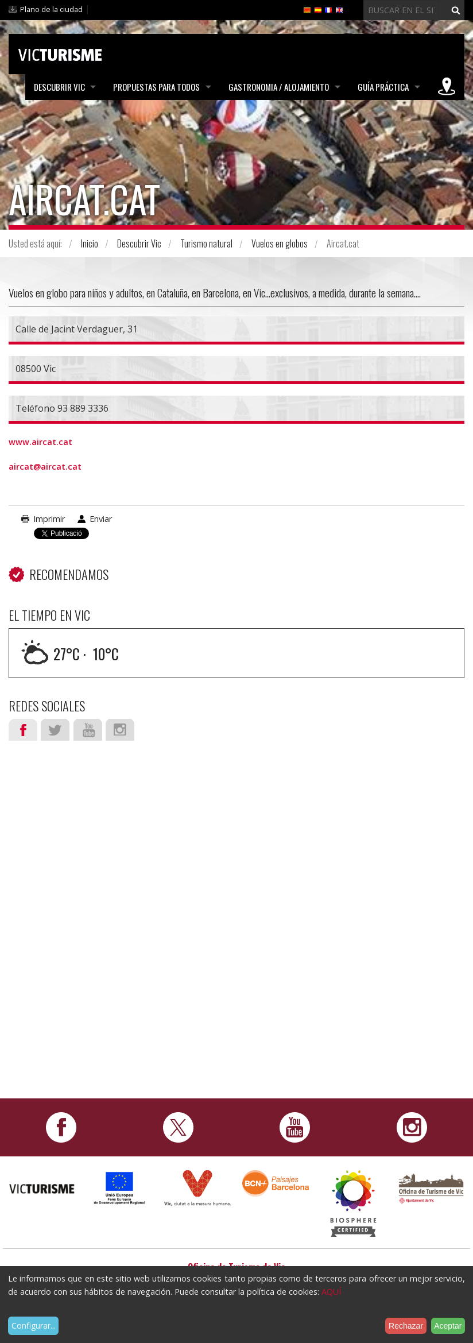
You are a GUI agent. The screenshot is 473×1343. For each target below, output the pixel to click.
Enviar (101, 518)
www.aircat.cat (40, 441)
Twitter (55, 730)
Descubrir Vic (58, 86)
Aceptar (448, 1325)
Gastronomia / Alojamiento (278, 86)
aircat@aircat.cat (45, 466)
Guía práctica (383, 86)
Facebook (23, 730)
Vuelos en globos (279, 243)
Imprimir (49, 518)
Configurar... (33, 1325)
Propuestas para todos (156, 86)
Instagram (120, 730)
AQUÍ (331, 1291)
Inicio (89, 243)
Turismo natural (206, 243)
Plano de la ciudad (51, 9)
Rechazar (406, 1325)
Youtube (87, 730)
